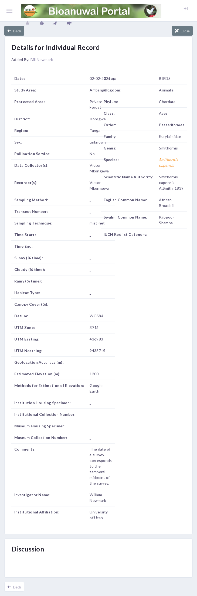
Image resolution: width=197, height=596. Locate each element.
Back (16, 31)
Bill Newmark (41, 59)
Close (184, 31)
